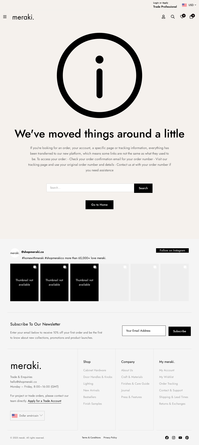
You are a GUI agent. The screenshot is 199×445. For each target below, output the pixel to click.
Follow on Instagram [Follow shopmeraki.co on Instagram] (172, 250)
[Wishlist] (182, 17)
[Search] (172, 17)
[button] (24, 282)
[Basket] (191, 17)
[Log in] (163, 17)
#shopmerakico (54, 258)
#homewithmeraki (33, 258)
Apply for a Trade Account (44, 401)
